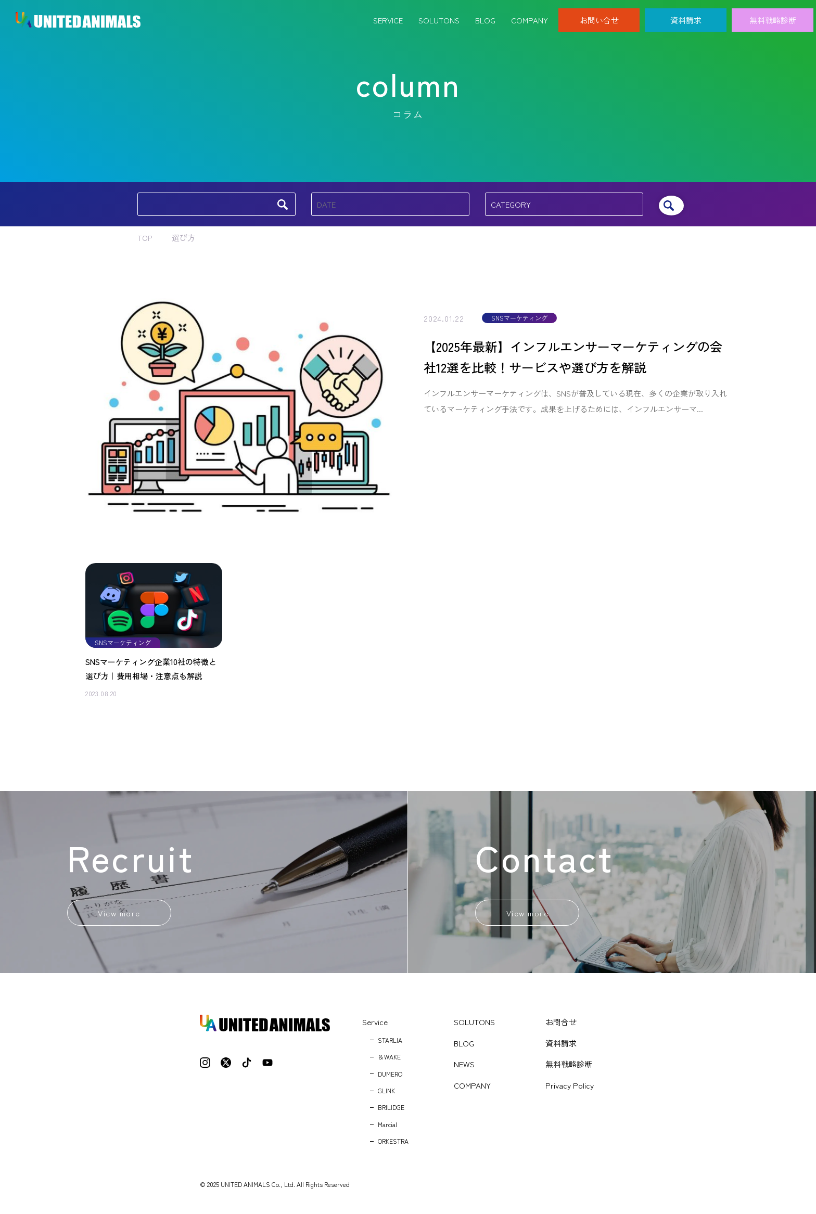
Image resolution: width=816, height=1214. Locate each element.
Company (529, 14)
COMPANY (472, 1088)
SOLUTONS (474, 1025)
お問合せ (561, 1025)
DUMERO (390, 1077)
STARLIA (390, 1043)
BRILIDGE (391, 1111)
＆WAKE (389, 1060)
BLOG (464, 1046)
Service (388, 14)
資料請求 (686, 14)
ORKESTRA (393, 1144)
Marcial (387, 1127)
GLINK (386, 1094)
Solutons (439, 14)
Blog (485, 14)
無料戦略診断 (772, 14)
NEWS (464, 1067)
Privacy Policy (569, 1088)
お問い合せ (599, 14)
